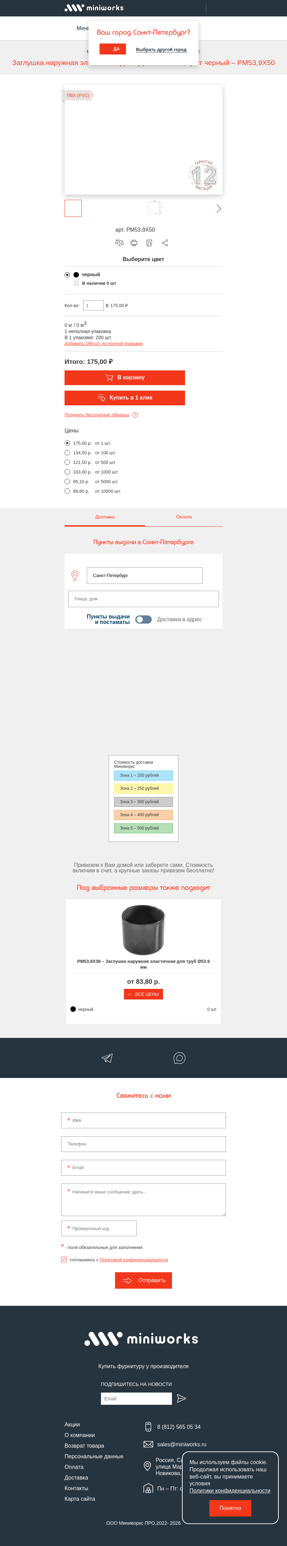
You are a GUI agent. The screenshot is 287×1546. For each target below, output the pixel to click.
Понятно (230, 1508)
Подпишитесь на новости (136, 1384)
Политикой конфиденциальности (134, 1259)
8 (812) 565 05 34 (178, 1427)
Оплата (74, 1467)
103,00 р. (82, 472)
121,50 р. (82, 462)
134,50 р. (82, 452)
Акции (72, 1424)
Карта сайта (80, 1499)
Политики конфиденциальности (230, 1491)
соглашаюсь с (119, 1259)
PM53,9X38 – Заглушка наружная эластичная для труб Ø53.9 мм (143, 964)
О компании (80, 1435)
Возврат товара (84, 1446)
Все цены (143, 994)
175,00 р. (82, 443)
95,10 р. (81, 481)
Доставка (76, 1478)
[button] (213, 208)
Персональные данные (94, 1456)
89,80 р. (81, 491)
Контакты (76, 1488)
